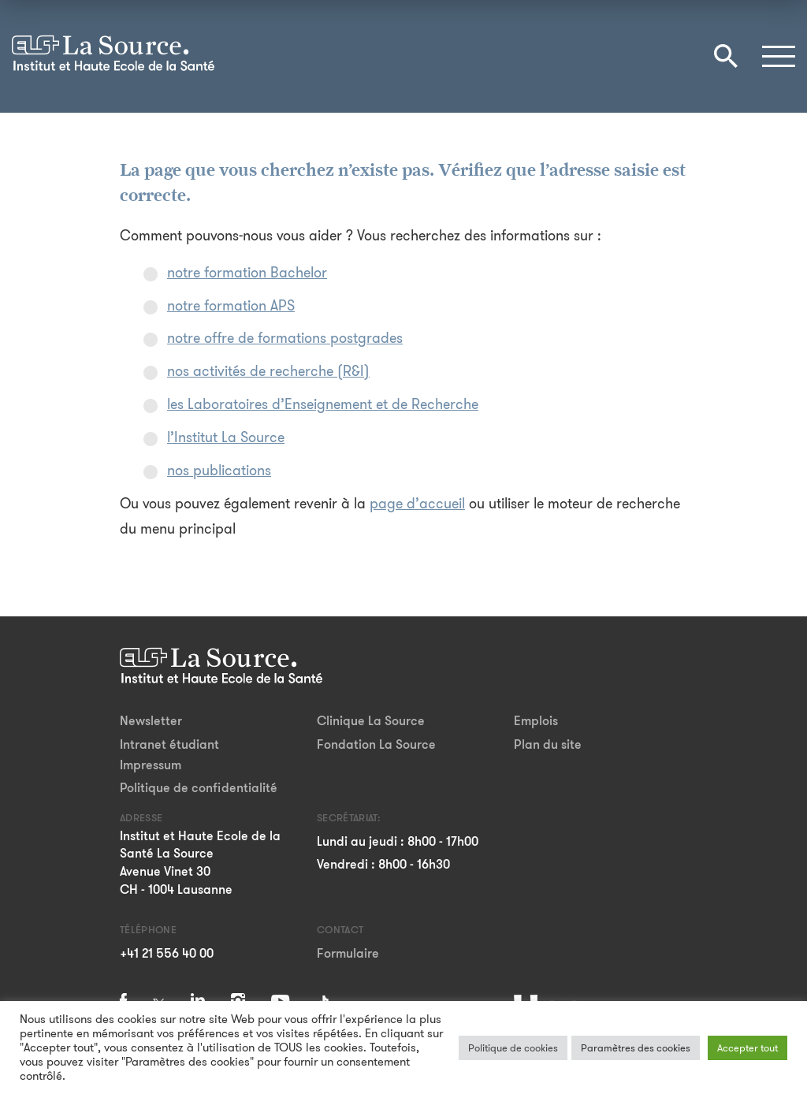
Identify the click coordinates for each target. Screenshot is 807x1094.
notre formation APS (231, 306)
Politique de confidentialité (198, 788)
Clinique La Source (371, 721)
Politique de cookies (513, 1047)
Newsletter (151, 721)
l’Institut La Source (225, 437)
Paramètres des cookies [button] (635, 1047)
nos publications (219, 470)
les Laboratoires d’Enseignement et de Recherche (322, 404)
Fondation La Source (376, 744)
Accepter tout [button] (747, 1047)
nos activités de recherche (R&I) (268, 371)
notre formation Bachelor (247, 272)
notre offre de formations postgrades (285, 338)
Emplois (536, 721)
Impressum (150, 765)
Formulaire (348, 953)
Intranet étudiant (169, 744)
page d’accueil (417, 503)
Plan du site (548, 744)
